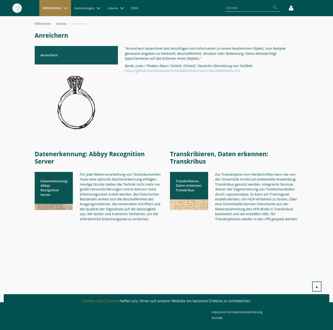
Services (61, 24)
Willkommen (43, 24)
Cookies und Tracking (100, 300)
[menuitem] (55, 8)
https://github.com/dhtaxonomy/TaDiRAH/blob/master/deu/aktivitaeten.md (182, 70)
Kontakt (217, 318)
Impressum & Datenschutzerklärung (237, 312)
